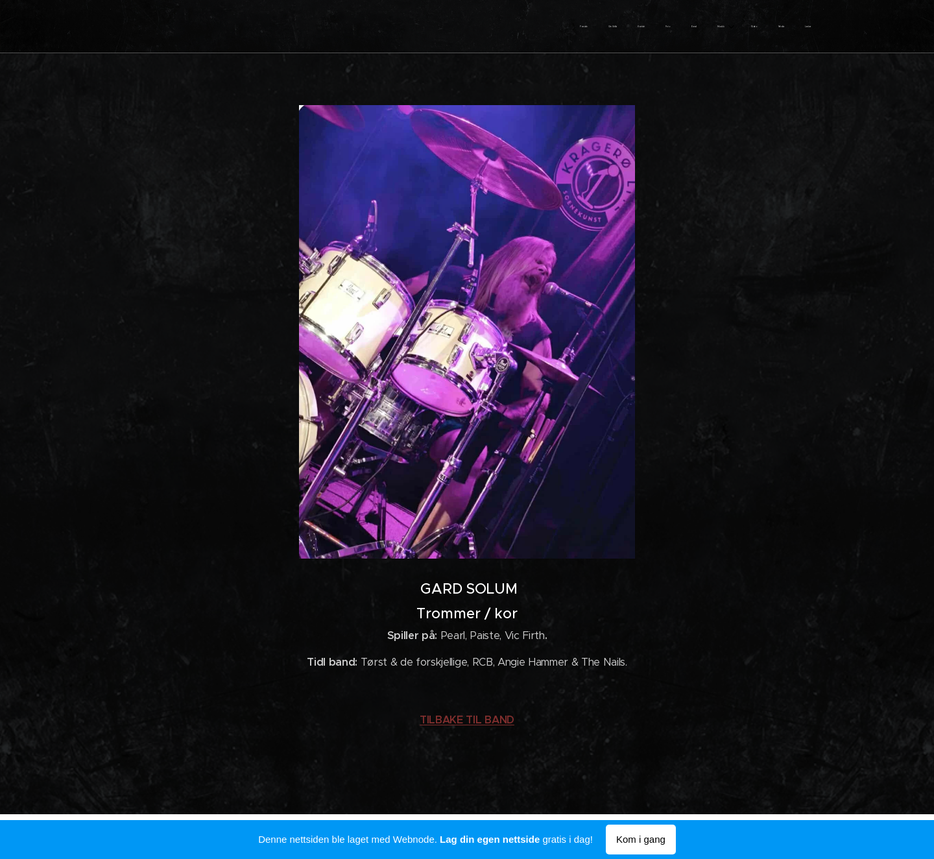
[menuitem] (642, 26)
